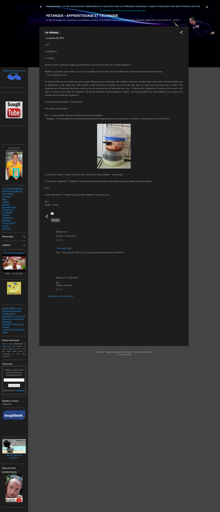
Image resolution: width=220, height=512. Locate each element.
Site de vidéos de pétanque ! (14, 456)
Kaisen (5, 226)
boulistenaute (6, 346)
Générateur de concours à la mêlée (14, 72)
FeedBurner (20, 390)
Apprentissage (9, 207)
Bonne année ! (9, 313)
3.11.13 (59, 240)
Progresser (7, 210)
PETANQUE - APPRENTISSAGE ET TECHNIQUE (82, 16)
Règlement (7, 218)
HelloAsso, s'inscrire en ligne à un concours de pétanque (14, 319)
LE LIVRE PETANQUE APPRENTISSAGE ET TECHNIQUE (12, 191)
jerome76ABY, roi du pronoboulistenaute (12, 309)
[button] (181, 33)
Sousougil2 (61, 248)
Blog (4, 199)
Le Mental (7, 212)
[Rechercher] (207, 7)
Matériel (6, 220)
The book (6, 196)
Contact (6, 215)
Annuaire (6, 228)
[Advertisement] (200, 68)
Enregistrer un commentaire (60, 296)
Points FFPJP (9, 223)
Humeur (55, 220)
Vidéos (5, 202)
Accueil (5, 204)
